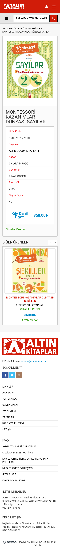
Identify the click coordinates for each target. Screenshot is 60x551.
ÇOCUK (18, 28)
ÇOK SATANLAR (10, 405)
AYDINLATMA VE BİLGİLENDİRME (19, 446)
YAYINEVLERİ (9, 411)
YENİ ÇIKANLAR (10, 398)
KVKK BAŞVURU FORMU (14, 480)
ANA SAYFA (7, 28)
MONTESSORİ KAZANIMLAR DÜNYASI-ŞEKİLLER (30, 299)
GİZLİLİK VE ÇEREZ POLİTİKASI (17, 452)
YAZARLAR (8, 417)
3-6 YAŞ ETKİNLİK (32, 28)
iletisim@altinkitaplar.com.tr (35, 361)
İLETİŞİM (6, 429)
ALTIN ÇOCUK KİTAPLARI (24, 150)
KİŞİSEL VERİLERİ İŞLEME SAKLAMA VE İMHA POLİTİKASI (25, 460)
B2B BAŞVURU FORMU (13, 423)
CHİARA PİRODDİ (19, 163)
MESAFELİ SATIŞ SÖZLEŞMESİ (17, 468)
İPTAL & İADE (9, 474)
